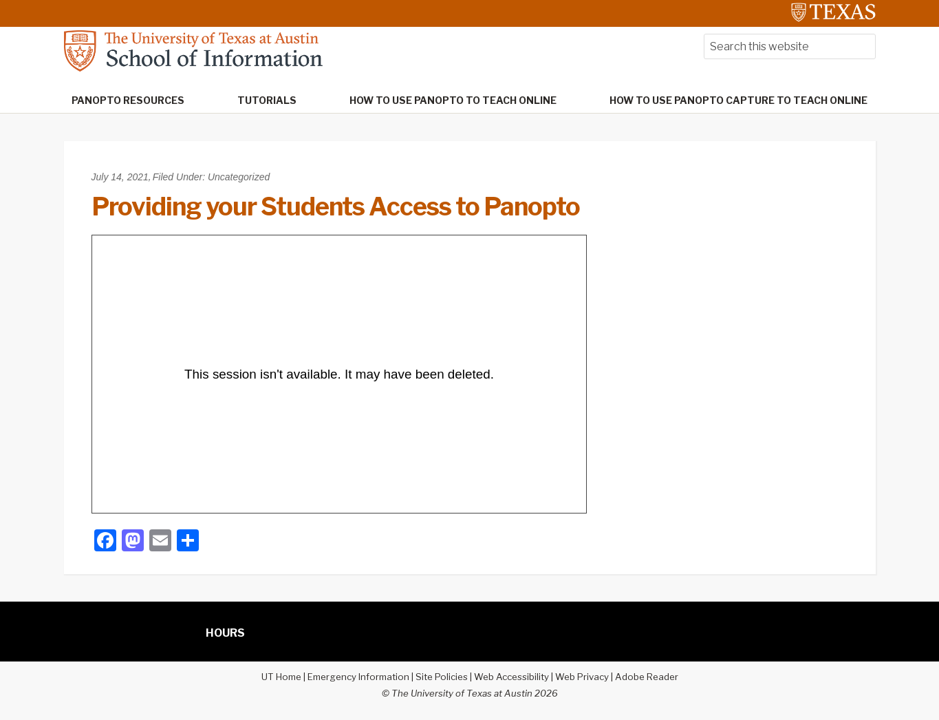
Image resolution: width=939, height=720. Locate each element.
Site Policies (441, 676)
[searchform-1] (790, 46)
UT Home (281, 676)
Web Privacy (582, 676)
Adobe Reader (646, 676)
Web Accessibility (511, 676)
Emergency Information (358, 676)
